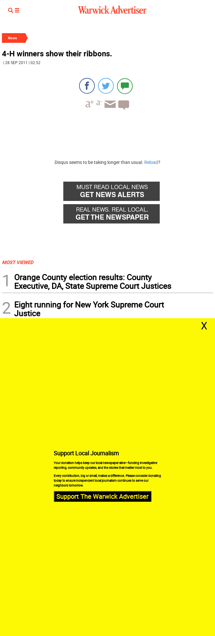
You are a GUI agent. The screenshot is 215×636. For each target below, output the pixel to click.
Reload (151, 162)
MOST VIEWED (17, 262)
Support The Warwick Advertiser (102, 496)
